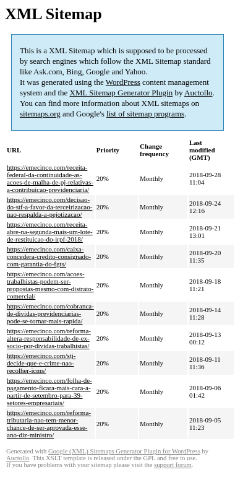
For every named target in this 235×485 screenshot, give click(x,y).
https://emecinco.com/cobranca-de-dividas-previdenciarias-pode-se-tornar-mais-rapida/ (50, 313)
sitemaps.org (40, 113)
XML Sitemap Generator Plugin (121, 92)
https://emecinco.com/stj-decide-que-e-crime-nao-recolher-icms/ (41, 363)
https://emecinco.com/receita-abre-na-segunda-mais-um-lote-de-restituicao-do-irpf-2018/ (50, 232)
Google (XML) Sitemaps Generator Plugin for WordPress (124, 451)
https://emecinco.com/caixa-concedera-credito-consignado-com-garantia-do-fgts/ (49, 256)
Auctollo (198, 92)
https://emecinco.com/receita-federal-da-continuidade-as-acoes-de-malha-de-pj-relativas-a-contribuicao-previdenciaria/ (50, 178)
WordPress (123, 82)
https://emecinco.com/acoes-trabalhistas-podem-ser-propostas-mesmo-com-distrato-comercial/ (50, 285)
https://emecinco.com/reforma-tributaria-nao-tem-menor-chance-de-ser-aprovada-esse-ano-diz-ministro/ (49, 424)
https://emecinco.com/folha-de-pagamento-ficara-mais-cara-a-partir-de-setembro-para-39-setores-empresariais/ (49, 391)
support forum (173, 464)
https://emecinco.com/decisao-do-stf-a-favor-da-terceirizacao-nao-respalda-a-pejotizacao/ (49, 207)
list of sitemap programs (145, 113)
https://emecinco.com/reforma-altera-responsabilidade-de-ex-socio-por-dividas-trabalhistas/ (49, 338)
